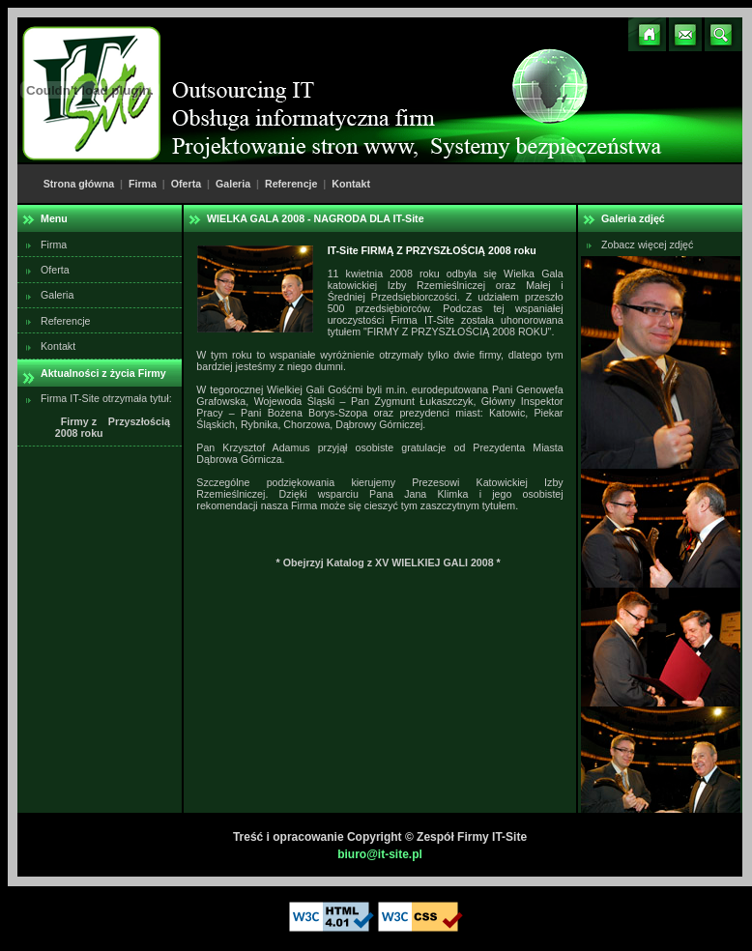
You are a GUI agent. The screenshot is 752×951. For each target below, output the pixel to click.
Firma (143, 183)
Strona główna (78, 183)
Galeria (233, 183)
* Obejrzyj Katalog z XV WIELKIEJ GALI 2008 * (388, 562)
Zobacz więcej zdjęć (647, 244)
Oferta (186, 183)
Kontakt (351, 183)
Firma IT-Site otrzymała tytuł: (106, 415)
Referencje (291, 183)
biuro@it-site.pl (379, 854)
